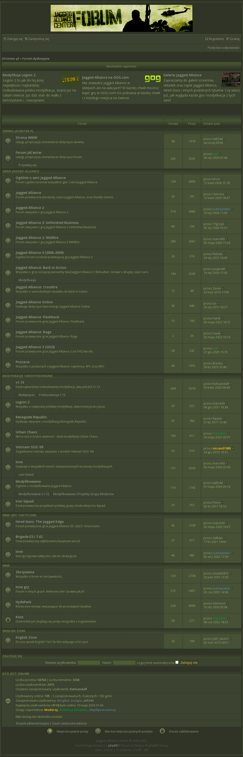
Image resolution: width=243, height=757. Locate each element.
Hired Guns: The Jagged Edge (40, 521)
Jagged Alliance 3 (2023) (35, 347)
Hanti (216, 318)
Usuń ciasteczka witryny (69, 723)
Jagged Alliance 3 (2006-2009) (40, 252)
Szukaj (234, 39)
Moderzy (51, 710)
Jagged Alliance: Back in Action (41, 267)
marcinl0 (219, 239)
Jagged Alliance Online (34, 302)
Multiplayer (27, 395)
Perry (216, 502)
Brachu (218, 363)
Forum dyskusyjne (35, 58)
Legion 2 (22, 402)
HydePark (23, 602)
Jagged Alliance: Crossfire (36, 287)
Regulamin (216, 39)
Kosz (19, 617)
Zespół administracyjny (32, 723)
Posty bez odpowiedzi (223, 47)
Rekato (218, 254)
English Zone (14, 631)
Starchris (219, 433)
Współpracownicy (102, 710)
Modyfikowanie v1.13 (34, 494)
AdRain (218, 538)
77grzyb (218, 224)
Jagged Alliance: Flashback (37, 317)
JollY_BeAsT (221, 638)
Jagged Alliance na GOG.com (105, 77)
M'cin (216, 179)
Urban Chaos (26, 432)
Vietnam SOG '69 (29, 447)
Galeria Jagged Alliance (182, 75)
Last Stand (26, 474)
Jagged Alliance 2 (30, 207)
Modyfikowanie (28, 481)
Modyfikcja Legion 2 (19, 75)
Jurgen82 (219, 269)
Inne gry (22, 587)
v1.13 (20, 382)
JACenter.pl (10, 58)
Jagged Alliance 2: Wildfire (37, 237)
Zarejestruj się (38, 39)
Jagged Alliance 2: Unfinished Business (47, 222)
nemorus (219, 603)
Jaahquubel (221, 209)
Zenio (217, 288)
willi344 (218, 139)
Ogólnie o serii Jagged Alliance (41, 177)
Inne (19, 462)
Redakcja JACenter (74, 710)
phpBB (113, 745)
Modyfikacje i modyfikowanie (28, 376)
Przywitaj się (27, 165)
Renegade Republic (31, 417)
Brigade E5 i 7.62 (29, 536)
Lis (214, 303)
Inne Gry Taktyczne (19, 515)
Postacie (23, 362)
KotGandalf (221, 383)
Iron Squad (25, 501)
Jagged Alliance (28, 192)
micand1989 (222, 448)
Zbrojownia (25, 572)
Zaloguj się (15, 39)
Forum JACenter (29, 152)
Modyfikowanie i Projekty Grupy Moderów (83, 494)
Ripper (217, 418)
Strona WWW (26, 137)
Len (215, 154)
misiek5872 (221, 573)
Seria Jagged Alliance (21, 171)
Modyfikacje (27, 280)
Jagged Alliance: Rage (33, 332)
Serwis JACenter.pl (18, 131)
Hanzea (218, 194)
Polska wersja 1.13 (52, 395)
